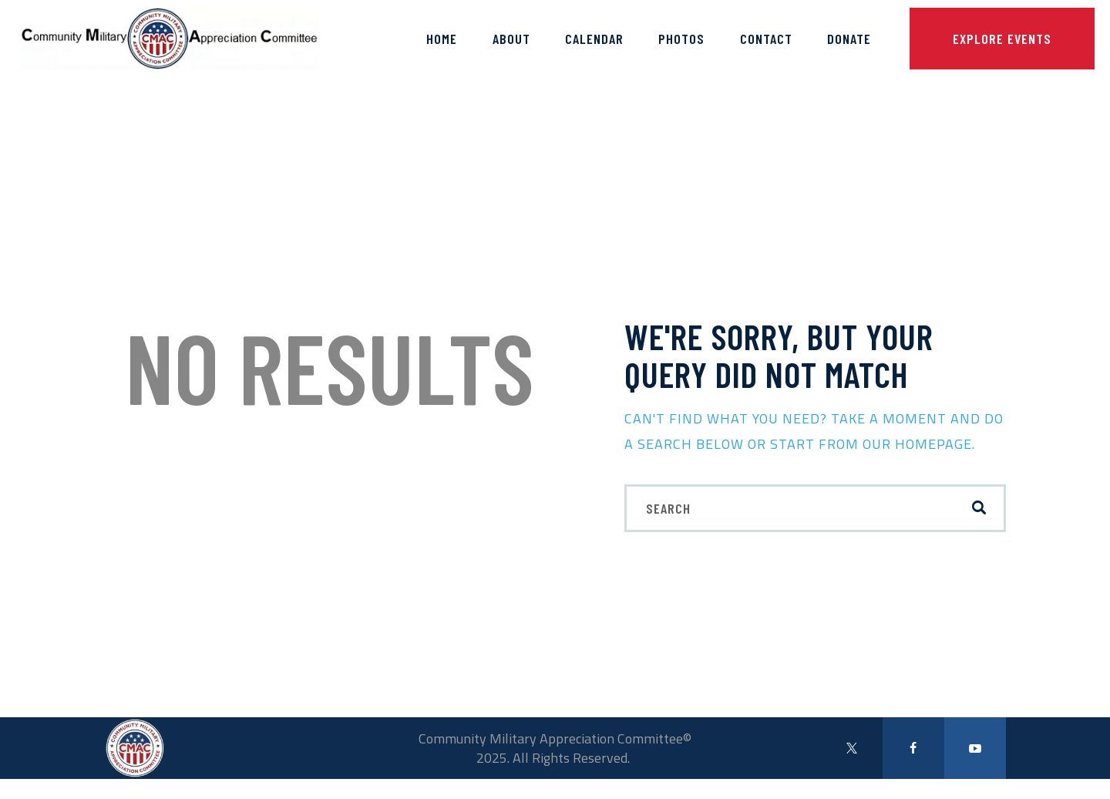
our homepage (917, 443)
